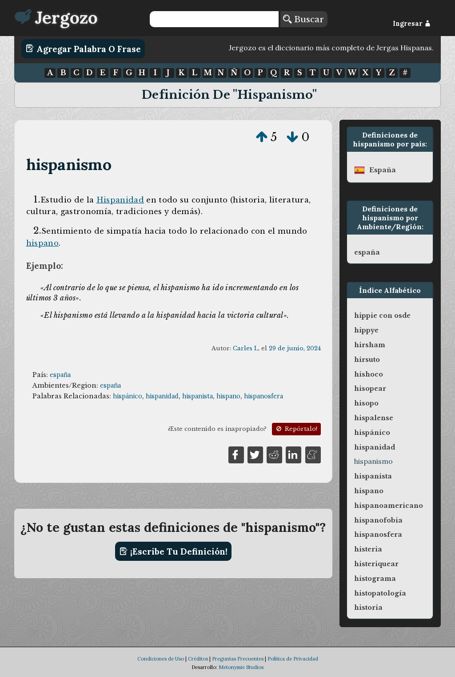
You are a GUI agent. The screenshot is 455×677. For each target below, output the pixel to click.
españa (60, 375)
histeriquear (376, 564)
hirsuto (367, 360)
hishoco (368, 374)
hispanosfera (263, 396)
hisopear (370, 389)
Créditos (198, 659)
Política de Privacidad (292, 659)
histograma (375, 579)
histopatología (380, 593)
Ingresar (412, 24)
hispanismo (69, 164)
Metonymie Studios (241, 667)
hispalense (373, 418)
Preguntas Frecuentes (237, 659)
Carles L (245, 348)
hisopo (366, 403)
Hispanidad (120, 199)
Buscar (303, 19)
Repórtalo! (296, 429)
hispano (42, 243)
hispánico (127, 396)
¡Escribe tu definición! (174, 551)
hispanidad (162, 396)
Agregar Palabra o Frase (83, 48)
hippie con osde (382, 316)
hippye (366, 330)
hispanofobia (378, 520)
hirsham (369, 345)
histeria (368, 549)
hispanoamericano (388, 506)
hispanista (197, 396)
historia (368, 608)
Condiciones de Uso (160, 659)
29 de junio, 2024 (295, 348)
